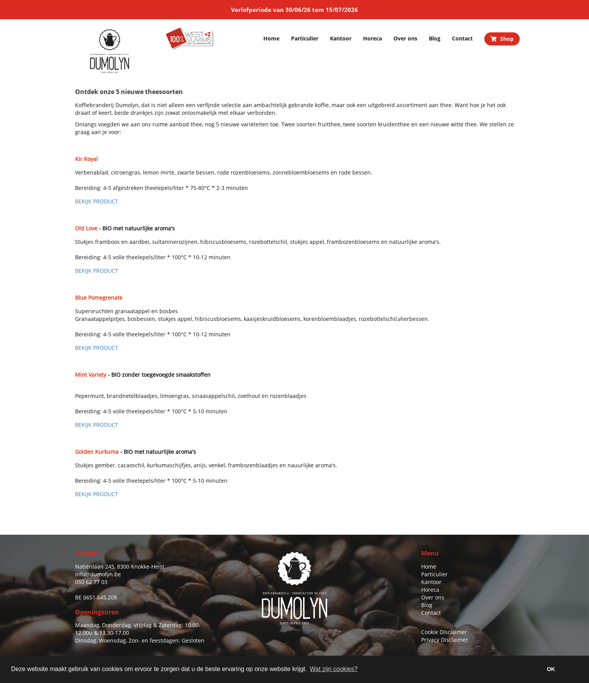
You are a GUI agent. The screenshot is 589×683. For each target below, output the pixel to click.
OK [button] (551, 669)
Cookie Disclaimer (444, 632)
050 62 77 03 (91, 582)
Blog (434, 38)
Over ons (405, 38)
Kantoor (340, 38)
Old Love (86, 228)
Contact (462, 38)
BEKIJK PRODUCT (96, 201)
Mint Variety (90, 374)
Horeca (372, 38)
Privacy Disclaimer (444, 639)
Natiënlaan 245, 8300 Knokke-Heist (119, 566)
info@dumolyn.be (98, 574)
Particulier (304, 38)
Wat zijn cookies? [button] (334, 669)
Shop (502, 38)
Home (271, 38)
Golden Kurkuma (97, 451)
